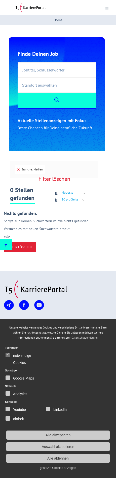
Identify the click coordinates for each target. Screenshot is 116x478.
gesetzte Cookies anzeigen (58, 468)
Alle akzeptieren (58, 435)
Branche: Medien (30, 169)
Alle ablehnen (58, 458)
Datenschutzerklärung (84, 337)
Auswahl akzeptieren (58, 447)
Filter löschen (54, 178)
